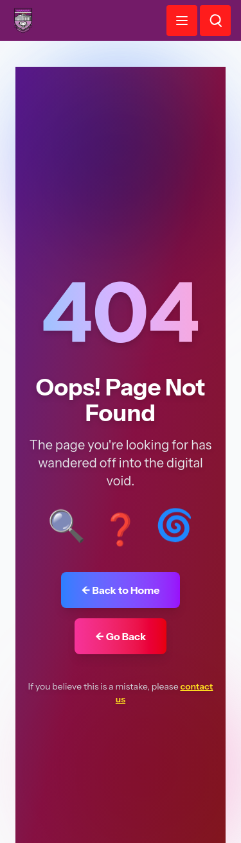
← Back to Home (121, 590)
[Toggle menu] (181, 20)
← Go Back (120, 636)
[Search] (215, 20)
